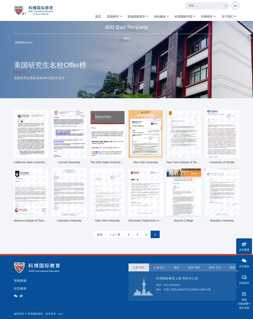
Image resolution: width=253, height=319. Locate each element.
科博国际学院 (185, 16)
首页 (98, 16)
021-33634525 (172, 284)
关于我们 (229, 16)
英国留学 (114, 16)
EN (235, 6)
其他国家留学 (137, 16)
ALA (60, 313)
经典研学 (208, 16)
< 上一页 (115, 234)
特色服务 (161, 16)
